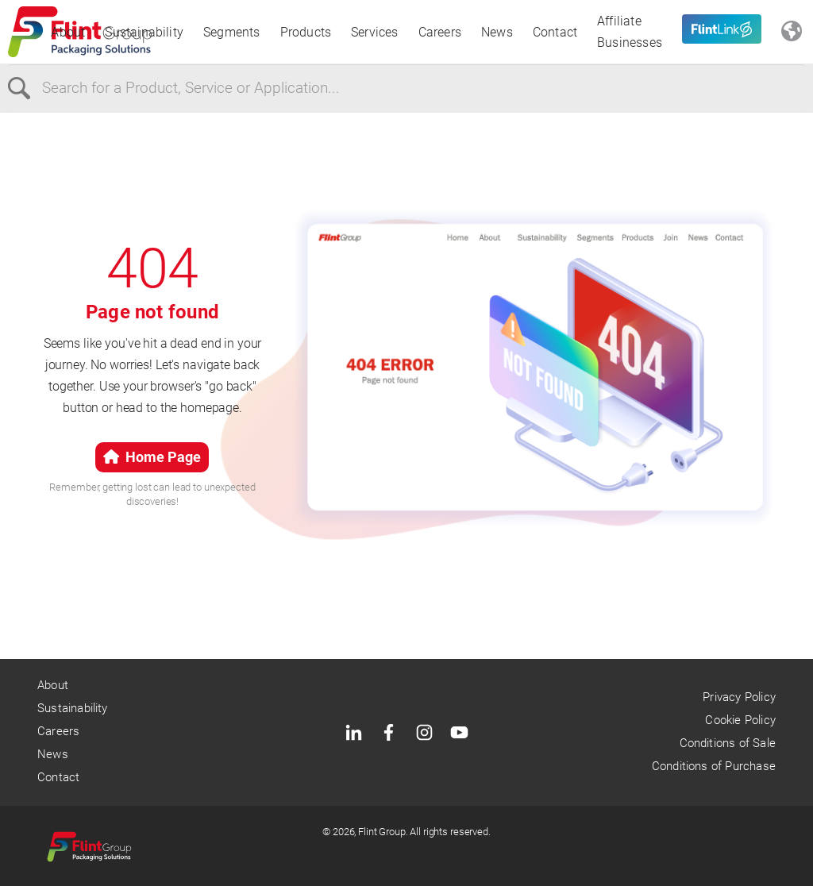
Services (375, 32)
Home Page (152, 457)
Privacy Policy (739, 697)
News (497, 32)
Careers (439, 32)
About (68, 32)
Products (306, 32)
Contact (555, 32)
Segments (231, 32)
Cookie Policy (740, 720)
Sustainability (144, 32)
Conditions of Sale (728, 743)
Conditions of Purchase (714, 766)
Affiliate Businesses (629, 31)
